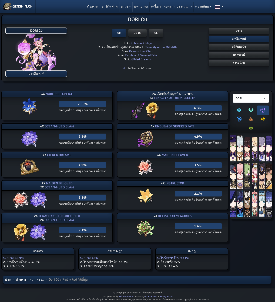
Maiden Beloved (174, 155)
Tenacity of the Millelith (161, 47)
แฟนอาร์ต (141, 6)
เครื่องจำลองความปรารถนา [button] (170, 6)
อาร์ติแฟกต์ (110, 6)
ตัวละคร (93, 6)
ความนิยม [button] (202, 6)
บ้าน (8, 279)
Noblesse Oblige (141, 43)
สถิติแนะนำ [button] (239, 47)
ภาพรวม (38, 279)
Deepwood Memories (174, 216)
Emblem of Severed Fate (141, 55)
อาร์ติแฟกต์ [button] (239, 39)
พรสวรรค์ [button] (239, 55)
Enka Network (126, 296)
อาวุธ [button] (124, 6)
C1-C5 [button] (137, 33)
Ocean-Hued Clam (140, 51)
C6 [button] (156, 33)
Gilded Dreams (141, 59)
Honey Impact (166, 296)
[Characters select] (251, 98)
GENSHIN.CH (18, 6)
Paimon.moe (151, 296)
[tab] (239, 110)
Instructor (174, 183)
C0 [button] (119, 33)
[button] (219, 7)
